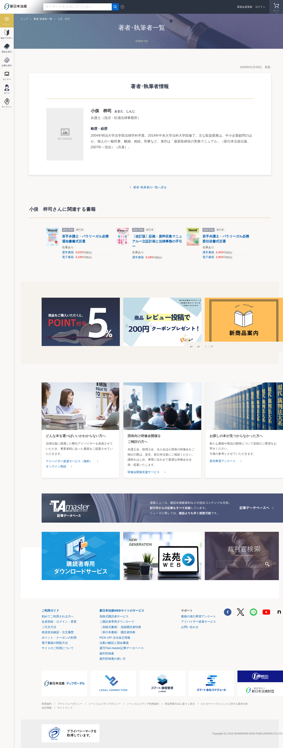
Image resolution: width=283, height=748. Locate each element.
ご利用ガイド (50, 610)
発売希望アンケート (223, 461)
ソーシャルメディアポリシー (104, 703)
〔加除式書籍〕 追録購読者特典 (120, 627)
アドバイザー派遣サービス (198, 621)
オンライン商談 (56, 466)
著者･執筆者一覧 (43, 18)
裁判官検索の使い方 (112, 658)
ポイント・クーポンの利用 (59, 637)
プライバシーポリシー (69, 703)
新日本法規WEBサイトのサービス (121, 610)
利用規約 (47, 703)
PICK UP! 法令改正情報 (114, 637)
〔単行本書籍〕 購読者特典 (117, 632)
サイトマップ (64, 707)
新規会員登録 (244, 6)
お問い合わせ (190, 627)
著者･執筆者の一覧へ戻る (150, 187)
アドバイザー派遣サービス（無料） (69, 461)
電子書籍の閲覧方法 (55, 642)
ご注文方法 (49, 627)
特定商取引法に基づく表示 (180, 703)
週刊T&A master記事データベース (121, 648)
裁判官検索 (106, 653)
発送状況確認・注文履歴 (58, 632)
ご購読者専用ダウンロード (116, 621)
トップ (24, 18)
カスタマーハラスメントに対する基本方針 (224, 703)
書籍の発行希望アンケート (198, 616)
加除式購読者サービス (114, 616)
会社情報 (47, 707)
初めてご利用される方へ (58, 616)
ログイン (260, 6)
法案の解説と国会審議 (114, 642)
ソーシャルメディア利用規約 (143, 703)
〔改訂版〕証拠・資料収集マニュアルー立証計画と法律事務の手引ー (157, 241)
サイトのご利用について (58, 648)
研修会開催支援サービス (144, 472)
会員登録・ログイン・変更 (59, 621)
